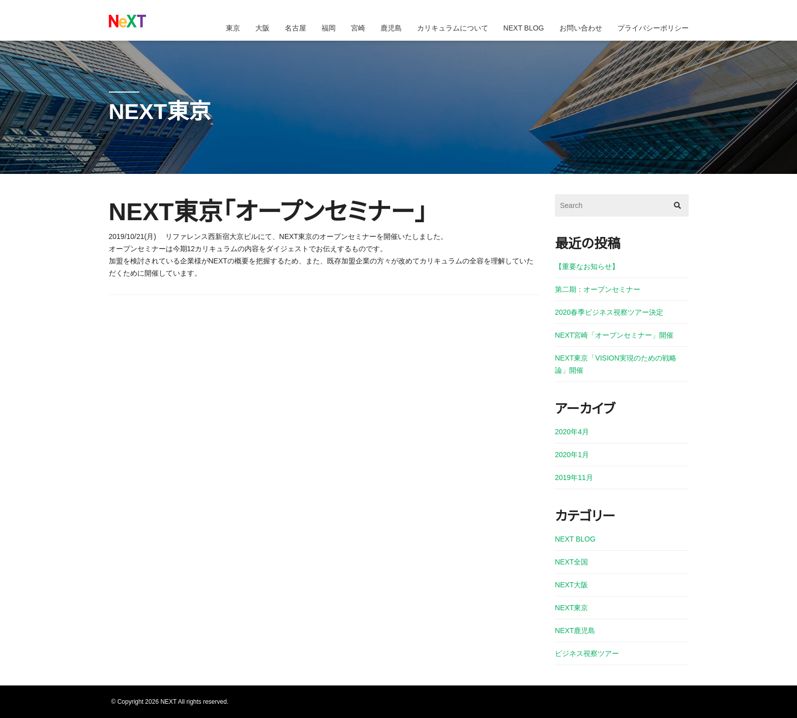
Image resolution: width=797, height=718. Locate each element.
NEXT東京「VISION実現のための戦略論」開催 (615, 364)
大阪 (262, 28)
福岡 (328, 28)
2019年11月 (574, 477)
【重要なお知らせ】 (587, 266)
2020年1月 (572, 455)
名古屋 (295, 28)
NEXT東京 (571, 608)
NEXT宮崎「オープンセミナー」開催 (614, 335)
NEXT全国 (571, 562)
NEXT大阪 (571, 585)
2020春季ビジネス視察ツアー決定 (609, 312)
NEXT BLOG (524, 28)
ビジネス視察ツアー (587, 653)
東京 (233, 28)
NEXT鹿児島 (575, 630)
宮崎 (358, 28)
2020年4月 (572, 432)
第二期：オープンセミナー (597, 289)
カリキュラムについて (452, 28)
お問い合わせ (580, 28)
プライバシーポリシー (653, 28)
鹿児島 (391, 28)
